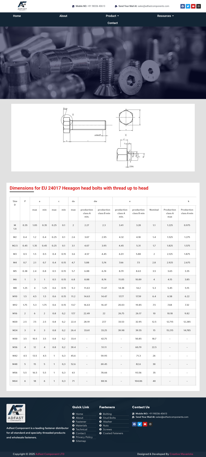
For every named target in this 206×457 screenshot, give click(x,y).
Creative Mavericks (181, 454)
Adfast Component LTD (49, 454)
